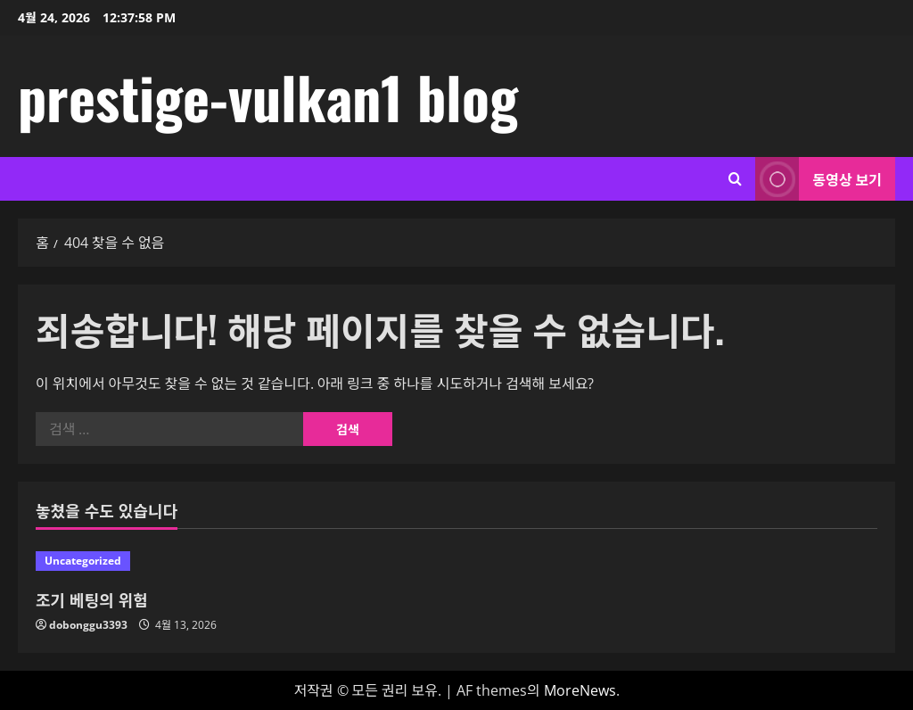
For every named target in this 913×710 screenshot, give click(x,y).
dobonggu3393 (88, 624)
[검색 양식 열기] (735, 178)
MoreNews (580, 690)
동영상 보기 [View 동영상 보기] (818, 179)
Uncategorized (83, 560)
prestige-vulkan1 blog (268, 96)
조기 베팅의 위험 (92, 599)
